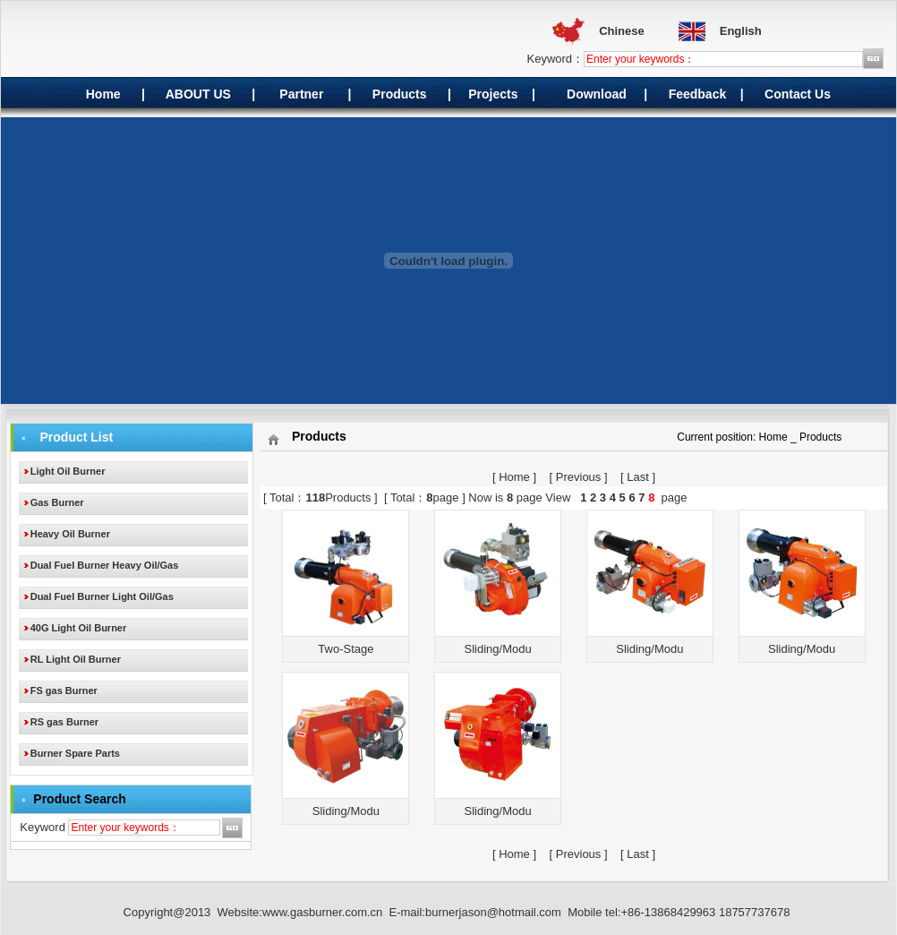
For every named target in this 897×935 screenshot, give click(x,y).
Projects (492, 94)
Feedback (698, 94)
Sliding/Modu (498, 649)
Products (399, 94)
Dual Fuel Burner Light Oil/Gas (102, 596)
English (741, 31)
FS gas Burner (64, 690)
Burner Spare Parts (75, 753)
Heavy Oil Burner (70, 533)
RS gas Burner (64, 721)
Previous (579, 477)
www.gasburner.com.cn (322, 912)
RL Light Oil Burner (75, 659)
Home (103, 94)
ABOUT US (196, 94)
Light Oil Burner (68, 471)
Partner (301, 94)
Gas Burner (57, 502)
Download (597, 94)
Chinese (622, 31)
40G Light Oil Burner (78, 627)
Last (638, 477)
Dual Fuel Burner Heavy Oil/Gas (104, 565)
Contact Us (798, 94)
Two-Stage (345, 649)
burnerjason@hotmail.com (493, 912)
